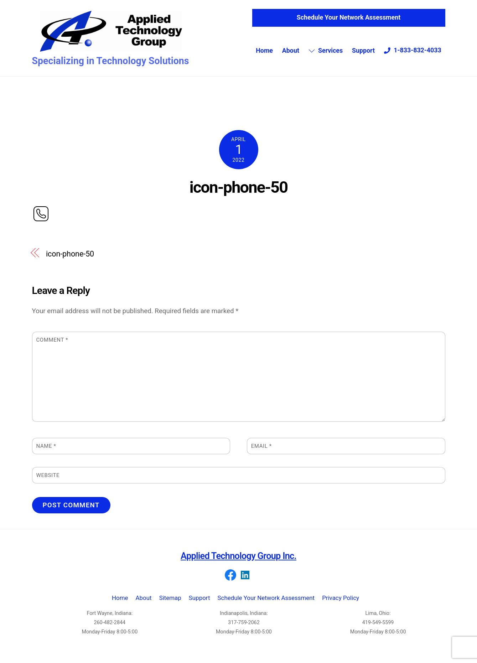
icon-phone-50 (238, 190)
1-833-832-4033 (412, 51)
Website (48, 479)
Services (326, 51)
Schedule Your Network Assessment (348, 18)
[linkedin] (245, 578)
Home (264, 51)
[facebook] (230, 578)
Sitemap (170, 601)
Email (261, 449)
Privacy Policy (340, 601)
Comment (52, 343)
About (290, 51)
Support (363, 51)
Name (46, 449)
